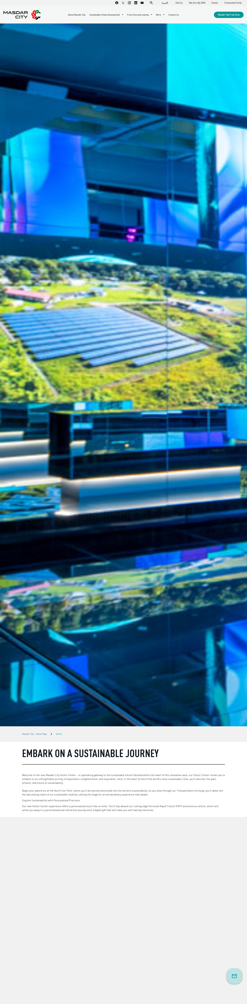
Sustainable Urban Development (104, 14)
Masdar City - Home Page (34, 734)
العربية (165, 2)
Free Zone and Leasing (138, 14)
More (159, 14)
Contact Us (173, 14)
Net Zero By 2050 (197, 2)
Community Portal (233, 2)
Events (215, 2)
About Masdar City (76, 14)
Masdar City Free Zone (229, 14)
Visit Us (179, 2)
